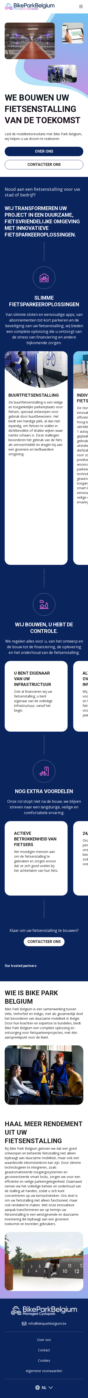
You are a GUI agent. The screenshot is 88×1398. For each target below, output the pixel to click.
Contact (44, 1350)
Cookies (44, 1360)
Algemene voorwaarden (44, 1371)
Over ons (44, 1339)
